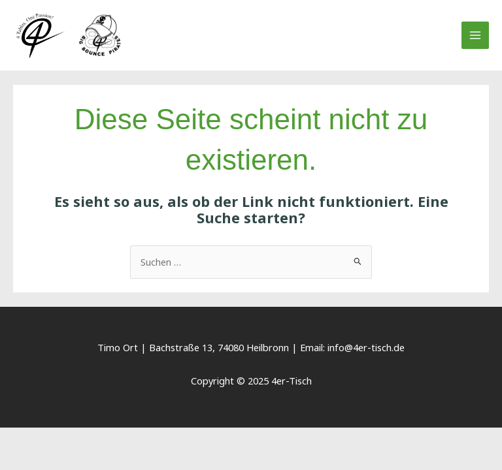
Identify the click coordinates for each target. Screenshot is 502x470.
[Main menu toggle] (475, 35)
